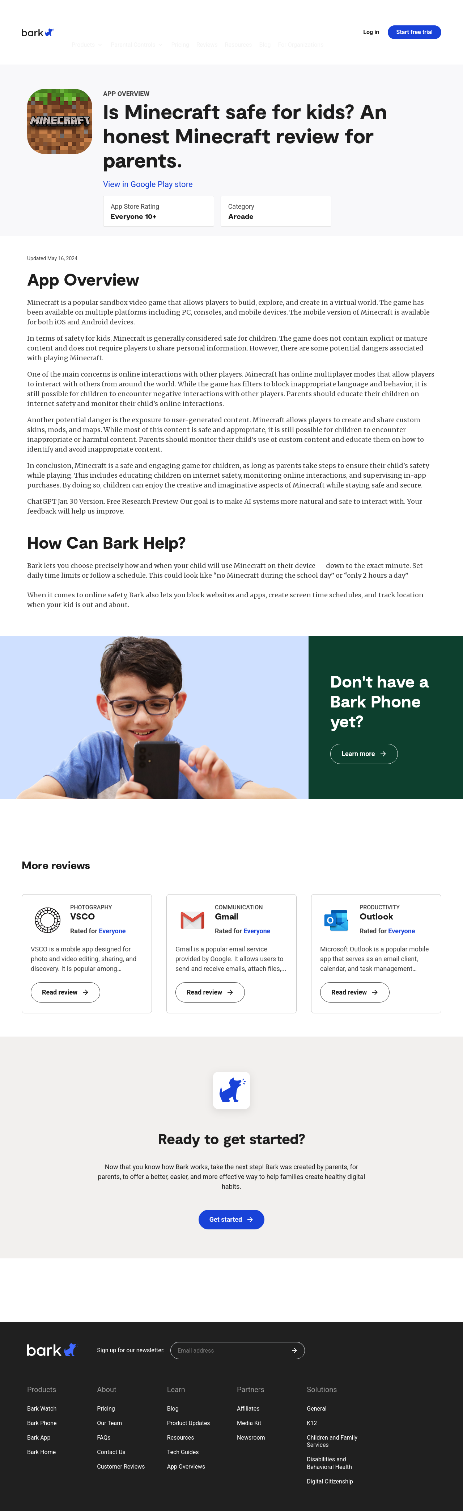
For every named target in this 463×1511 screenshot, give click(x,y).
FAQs (103, 1397)
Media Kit (249, 1383)
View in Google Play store (148, 144)
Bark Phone (42, 1383)
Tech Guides (183, 1412)
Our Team (109, 1383)
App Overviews (186, 1426)
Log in (371, 12)
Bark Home (41, 1412)
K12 (312, 1383)
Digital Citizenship (330, 1441)
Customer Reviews (121, 1426)
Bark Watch (41, 1368)
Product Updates (188, 1383)
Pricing (106, 1368)
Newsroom (251, 1397)
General (316, 1368)
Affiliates (248, 1368)
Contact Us (111, 1412)
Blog (173, 1368)
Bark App (39, 1397)
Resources (180, 1397)
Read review (65, 952)
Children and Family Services (332, 1401)
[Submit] (294, 1310)
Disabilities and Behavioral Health (329, 1423)
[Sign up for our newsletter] (237, 1310)
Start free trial (414, 12)
